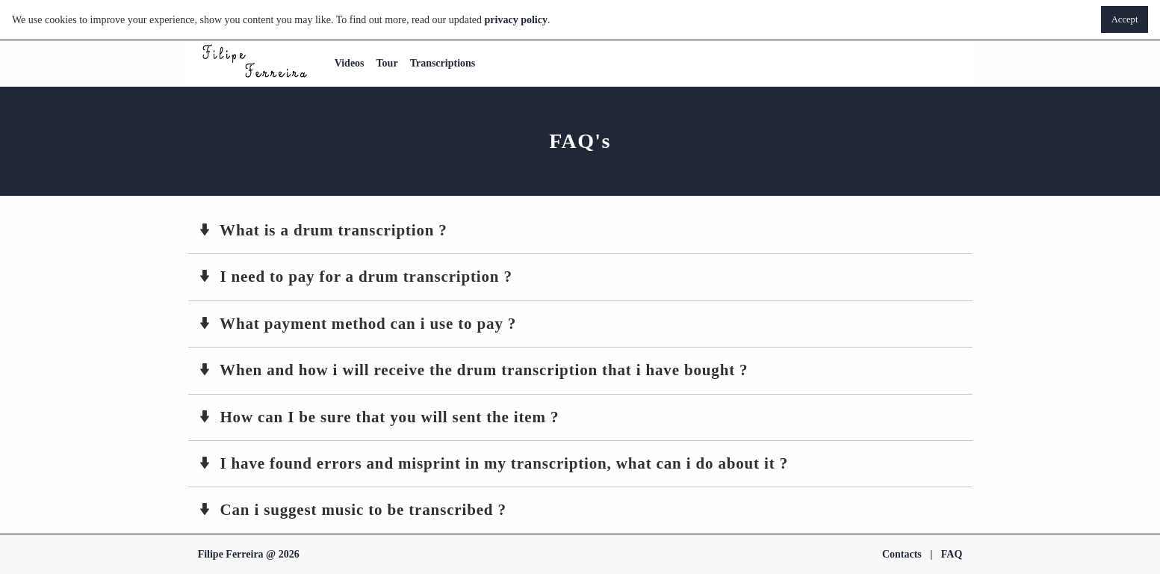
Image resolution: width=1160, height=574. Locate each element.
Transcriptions (443, 63)
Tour (387, 63)
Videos (350, 63)
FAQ (952, 554)
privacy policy (516, 19)
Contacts (902, 554)
